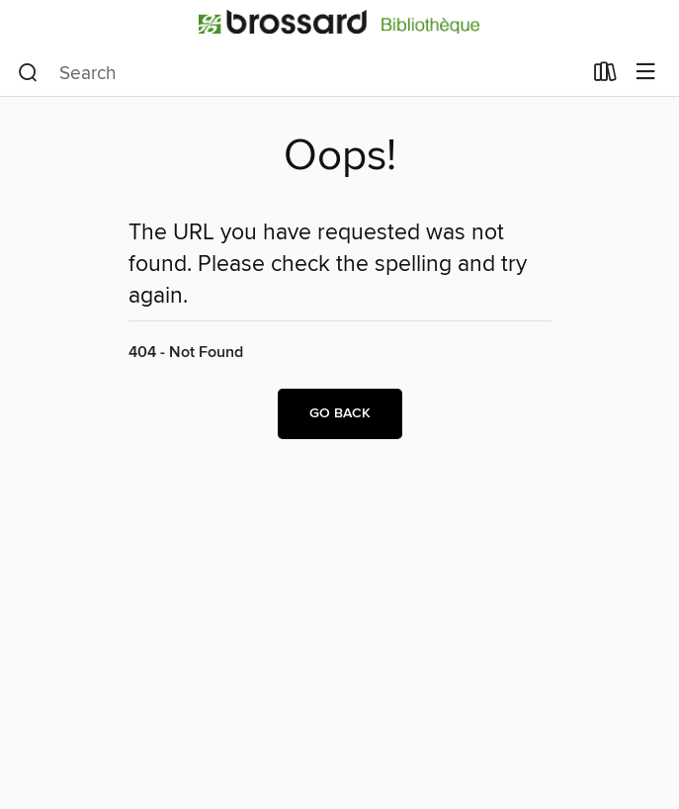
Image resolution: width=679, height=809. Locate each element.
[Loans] (605, 76)
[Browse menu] (646, 72)
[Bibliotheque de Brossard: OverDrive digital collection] (339, 22)
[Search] (28, 73)
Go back (340, 413)
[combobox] (299, 73)
